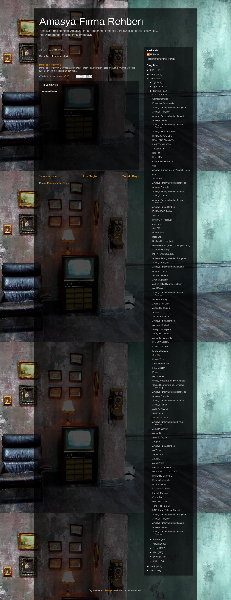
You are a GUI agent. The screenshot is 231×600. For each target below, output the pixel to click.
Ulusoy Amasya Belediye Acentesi (168, 380)
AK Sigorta (157, 454)
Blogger (109, 590)
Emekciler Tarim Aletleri (163, 103)
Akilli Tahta (157, 413)
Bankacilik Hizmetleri (162, 241)
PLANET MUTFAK (161, 342)
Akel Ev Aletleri (159, 288)
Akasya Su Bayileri (161, 329)
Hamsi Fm (157, 157)
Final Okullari (158, 368)
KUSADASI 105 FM (161, 488)
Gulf (154, 174)
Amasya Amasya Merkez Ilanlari (168, 116)
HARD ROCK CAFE (162, 476)
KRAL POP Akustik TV (163, 140)
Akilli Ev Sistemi (160, 409)
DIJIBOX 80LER (160, 346)
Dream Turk (158, 359)
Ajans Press (158, 463)
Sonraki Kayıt (48, 176)
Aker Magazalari (160, 279)
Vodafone (157, 178)
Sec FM (156, 153)
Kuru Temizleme (160, 94)
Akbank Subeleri (160, 417)
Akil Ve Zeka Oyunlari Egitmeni (167, 284)
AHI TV (155, 215)
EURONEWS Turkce (162, 211)
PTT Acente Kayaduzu (163, 254)
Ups (154, 165)
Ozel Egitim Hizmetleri (163, 161)
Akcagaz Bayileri (160, 325)
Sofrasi (155, 312)
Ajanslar (156, 458)
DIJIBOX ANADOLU (162, 136)
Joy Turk (156, 224)
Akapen (156, 441)
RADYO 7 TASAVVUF (163, 467)
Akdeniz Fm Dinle (161, 303)
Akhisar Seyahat (160, 275)
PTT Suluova (158, 376)
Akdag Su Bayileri (161, 308)
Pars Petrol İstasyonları (50, 64)
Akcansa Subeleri (160, 316)
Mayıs (156, 544)
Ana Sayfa (90, 176)
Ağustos (157, 86)
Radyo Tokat (158, 232)
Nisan (156, 548)
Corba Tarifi (157, 497)
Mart (155, 552)
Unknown (155, 54)
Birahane (156, 237)
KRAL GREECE (160, 351)
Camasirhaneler (160, 99)
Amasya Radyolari (161, 111)
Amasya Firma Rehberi (91, 21)
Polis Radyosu (159, 484)
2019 (153, 74)
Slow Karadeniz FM (161, 363)
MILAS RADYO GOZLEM (164, 471)
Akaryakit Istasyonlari (162, 338)
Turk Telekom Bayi (161, 506)
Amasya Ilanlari (159, 120)
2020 (153, 70)
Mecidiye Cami (159, 501)
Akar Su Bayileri (160, 437)
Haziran (157, 539)
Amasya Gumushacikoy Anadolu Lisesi (171, 170)
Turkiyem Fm (158, 148)
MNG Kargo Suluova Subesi (166, 510)
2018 (153, 78)
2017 (153, 566)
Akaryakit (156, 433)
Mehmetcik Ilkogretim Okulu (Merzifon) (171, 245)
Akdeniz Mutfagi (160, 299)
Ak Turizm (157, 450)
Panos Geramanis (161, 480)
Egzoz (155, 372)
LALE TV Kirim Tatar (162, 144)
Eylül (155, 82)
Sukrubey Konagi (160, 249)
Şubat (156, 556)
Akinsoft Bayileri (160, 429)
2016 (153, 570)
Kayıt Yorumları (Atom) (58, 183)
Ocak (156, 561)
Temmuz (157, 91)
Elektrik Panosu (159, 493)
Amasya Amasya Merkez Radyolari (169, 107)
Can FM (156, 355)
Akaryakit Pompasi (161, 333)
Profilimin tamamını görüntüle (161, 59)
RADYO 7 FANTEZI (162, 220)
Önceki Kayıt (130, 176)
